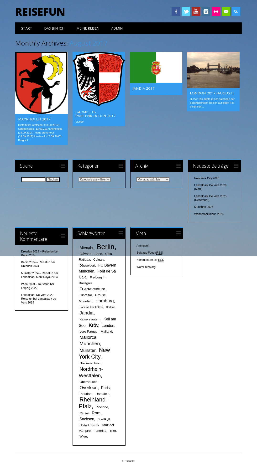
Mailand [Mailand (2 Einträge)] (106, 331)
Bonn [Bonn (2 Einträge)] (98, 254)
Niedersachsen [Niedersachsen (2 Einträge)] (90, 363)
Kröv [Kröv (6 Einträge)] (93, 325)
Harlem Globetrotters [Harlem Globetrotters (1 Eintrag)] (91, 307)
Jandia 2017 (144, 88)
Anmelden (142, 245)
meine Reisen (87, 28)
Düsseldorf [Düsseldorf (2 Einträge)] (87, 265)
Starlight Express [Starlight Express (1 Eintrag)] (89, 425)
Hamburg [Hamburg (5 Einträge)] (104, 300)
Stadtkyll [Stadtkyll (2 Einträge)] (103, 419)
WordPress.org (146, 267)
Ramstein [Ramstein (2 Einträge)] (102, 394)
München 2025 (203, 207)
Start (26, 28)
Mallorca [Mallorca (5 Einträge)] (87, 337)
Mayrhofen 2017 (34, 119)
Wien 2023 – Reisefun (35, 284)
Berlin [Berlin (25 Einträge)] (106, 247)
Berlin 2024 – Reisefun (35, 262)
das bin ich (54, 28)
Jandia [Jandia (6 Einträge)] (86, 312)
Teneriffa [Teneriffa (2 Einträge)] (100, 430)
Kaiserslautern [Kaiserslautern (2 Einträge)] (89, 319)
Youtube (196, 11)
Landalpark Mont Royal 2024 (39, 277)
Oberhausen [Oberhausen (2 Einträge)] (88, 382)
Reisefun (40, 12)
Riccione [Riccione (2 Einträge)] (101, 407)
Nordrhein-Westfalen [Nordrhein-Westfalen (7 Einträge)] (91, 372)
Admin (117, 28)
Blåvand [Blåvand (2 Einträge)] (85, 254)
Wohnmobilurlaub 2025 (209, 214)
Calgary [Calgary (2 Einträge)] (98, 259)
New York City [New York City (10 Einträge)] (94, 353)
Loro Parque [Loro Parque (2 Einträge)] (88, 331)
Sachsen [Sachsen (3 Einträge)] (86, 419)
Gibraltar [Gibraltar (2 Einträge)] (85, 295)
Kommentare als (150, 260)
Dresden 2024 (30, 266)
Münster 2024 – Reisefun (37, 273)
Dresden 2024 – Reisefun (37, 251)
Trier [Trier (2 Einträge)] (113, 430)
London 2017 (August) (212, 93)
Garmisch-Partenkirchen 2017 (95, 113)
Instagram (206, 11)
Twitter (186, 11)
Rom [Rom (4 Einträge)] (96, 413)
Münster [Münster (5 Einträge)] (87, 350)
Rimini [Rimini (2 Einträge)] (84, 413)
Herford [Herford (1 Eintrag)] (110, 307)
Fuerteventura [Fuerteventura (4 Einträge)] (92, 289)
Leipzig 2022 (29, 288)
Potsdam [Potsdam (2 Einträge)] (85, 394)
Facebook (176, 11)
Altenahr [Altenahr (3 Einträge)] (86, 248)
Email (226, 11)
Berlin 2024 (28, 255)
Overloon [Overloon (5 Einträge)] (88, 387)
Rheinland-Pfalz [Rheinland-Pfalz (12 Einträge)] (93, 402)
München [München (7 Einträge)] (89, 343)
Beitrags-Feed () (149, 253)
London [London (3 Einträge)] (108, 326)
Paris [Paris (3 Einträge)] (105, 388)
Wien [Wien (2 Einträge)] (83, 436)
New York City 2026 (206, 178)
